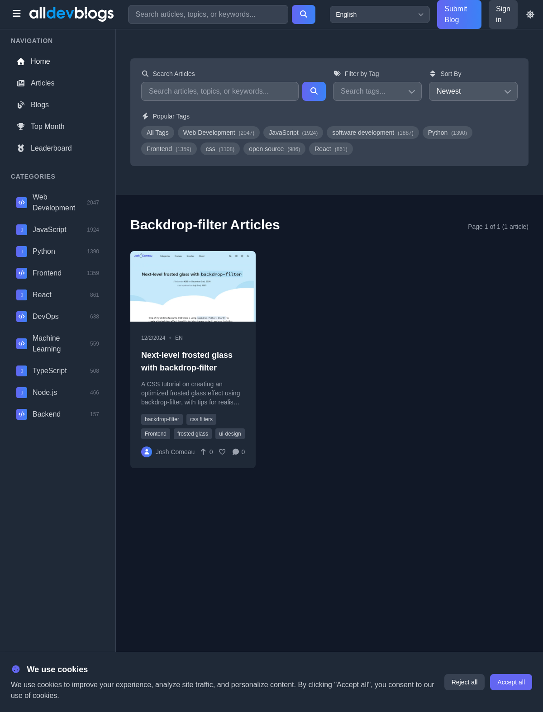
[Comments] (238, 451)
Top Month (40, 126)
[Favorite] (223, 451)
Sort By (445, 73)
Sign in (503, 14)
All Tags (158, 132)
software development (373, 132)
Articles (35, 83)
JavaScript (293, 132)
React (330, 148)
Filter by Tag (356, 73)
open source (274, 148)
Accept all (511, 682)
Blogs (32, 105)
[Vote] (206, 451)
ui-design (230, 434)
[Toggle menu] (16, 14)
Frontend (169, 148)
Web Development (219, 132)
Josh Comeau (175, 452)
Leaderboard (44, 148)
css (220, 148)
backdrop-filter (162, 419)
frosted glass (192, 434)
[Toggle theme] (530, 14)
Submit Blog (455, 14)
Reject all (465, 682)
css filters (201, 419)
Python (447, 132)
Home (33, 61)
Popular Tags (165, 116)
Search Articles (168, 73)
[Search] (303, 14)
